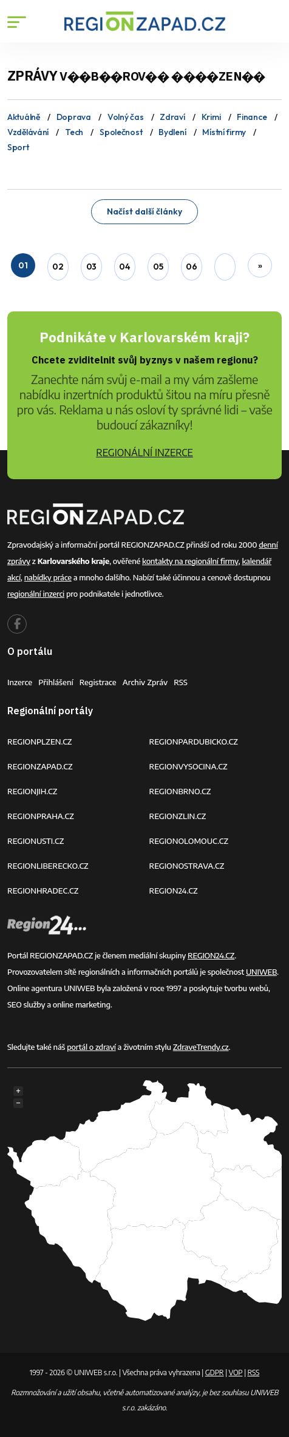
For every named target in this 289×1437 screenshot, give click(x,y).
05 (158, 266)
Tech (74, 132)
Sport (18, 147)
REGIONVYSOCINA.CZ (188, 766)
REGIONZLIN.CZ (177, 816)
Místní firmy (224, 132)
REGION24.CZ (173, 890)
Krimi (211, 116)
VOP (236, 1372)
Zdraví (172, 116)
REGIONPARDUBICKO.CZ (193, 741)
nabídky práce (48, 577)
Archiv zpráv (145, 682)
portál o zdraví (91, 1047)
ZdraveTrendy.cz (201, 1047)
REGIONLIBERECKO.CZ (48, 866)
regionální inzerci (35, 594)
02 (57, 266)
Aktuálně (23, 116)
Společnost (121, 132)
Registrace (98, 682)
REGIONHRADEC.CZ (42, 890)
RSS (181, 682)
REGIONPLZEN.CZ (39, 741)
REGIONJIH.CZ (32, 791)
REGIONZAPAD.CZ (40, 766)
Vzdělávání (28, 132)
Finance (252, 116)
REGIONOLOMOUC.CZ (189, 841)
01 (22, 265)
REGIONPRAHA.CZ (40, 816)
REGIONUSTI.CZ (35, 841)
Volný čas (125, 116)
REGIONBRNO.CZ (180, 791)
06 (191, 266)
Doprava (73, 116)
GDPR (214, 1372)
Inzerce (19, 682)
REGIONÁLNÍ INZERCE (144, 452)
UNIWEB (261, 972)
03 (91, 266)
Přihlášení (55, 682)
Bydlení (172, 132)
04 (124, 266)
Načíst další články (144, 211)
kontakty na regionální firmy (190, 561)
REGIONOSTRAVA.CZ (187, 866)
